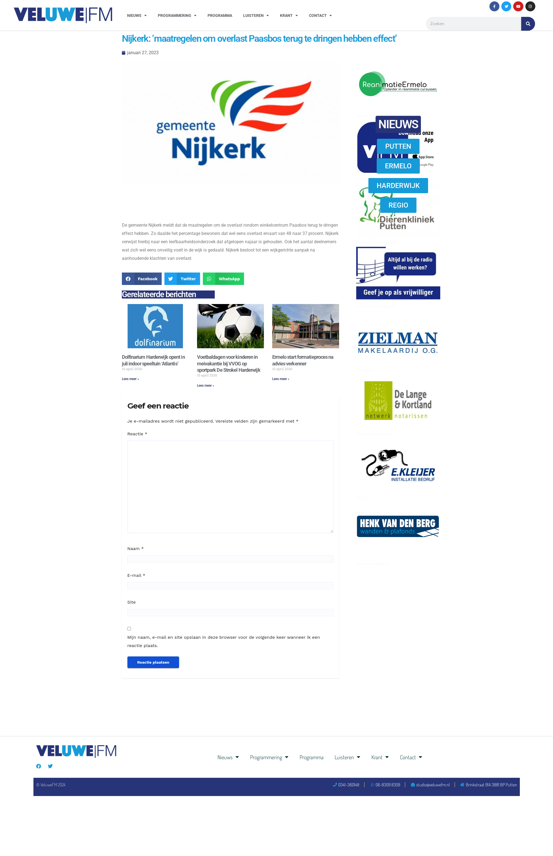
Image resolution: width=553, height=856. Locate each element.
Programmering (177, 15)
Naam (135, 548)
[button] (142, 279)
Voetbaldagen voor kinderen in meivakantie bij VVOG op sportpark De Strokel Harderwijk (228, 363)
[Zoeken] (528, 24)
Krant (289, 15)
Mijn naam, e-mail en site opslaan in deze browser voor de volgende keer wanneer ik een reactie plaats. (223, 641)
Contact (320, 15)
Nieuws (137, 15)
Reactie (137, 433)
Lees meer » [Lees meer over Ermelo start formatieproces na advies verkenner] (280, 379)
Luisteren (256, 15)
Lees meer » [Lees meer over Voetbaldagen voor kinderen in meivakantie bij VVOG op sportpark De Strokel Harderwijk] (205, 386)
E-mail (136, 575)
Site (131, 602)
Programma (220, 15)
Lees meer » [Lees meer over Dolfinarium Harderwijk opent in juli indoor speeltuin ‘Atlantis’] (130, 379)
